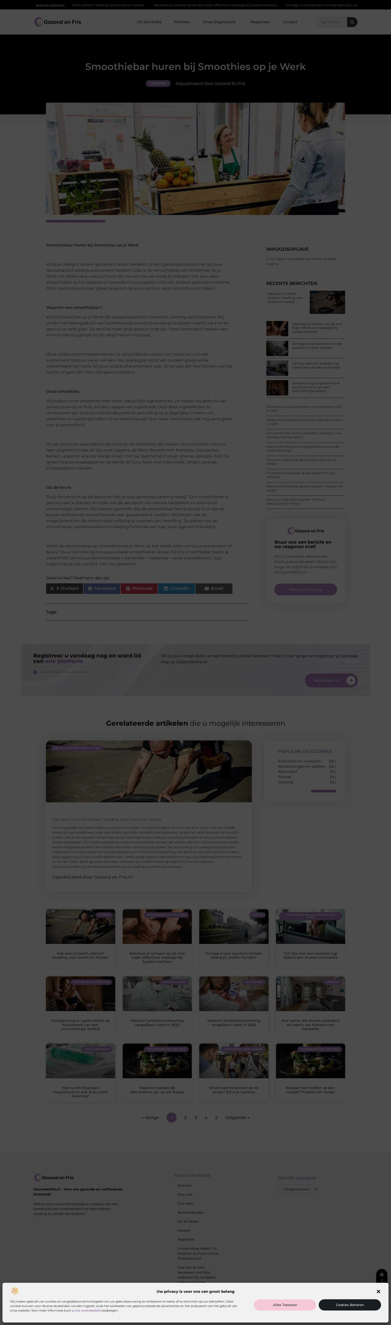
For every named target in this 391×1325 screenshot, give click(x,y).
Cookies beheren (350, 1305)
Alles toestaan (285, 1305)
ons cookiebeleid (87, 1310)
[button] (378, 1291)
